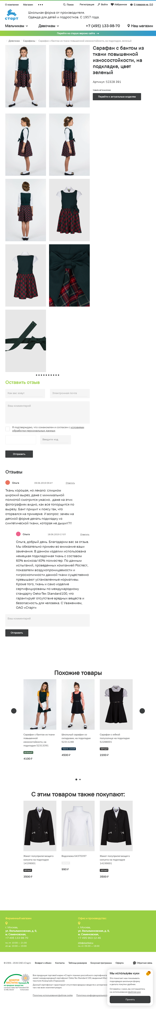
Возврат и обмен (43, 963)
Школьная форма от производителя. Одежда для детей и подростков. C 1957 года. (63, 15)
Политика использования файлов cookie (53, 995)
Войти (102, 4)
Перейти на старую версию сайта (76, 33)
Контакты (60, 963)
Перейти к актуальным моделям (117, 96)
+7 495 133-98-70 (16, 938)
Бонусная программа (101, 963)
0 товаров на (141, 4)
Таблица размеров (77, 963)
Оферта (119, 963)
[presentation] (13, 711)
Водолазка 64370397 (74, 856)
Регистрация (87, 4)
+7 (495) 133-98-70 (103, 26)
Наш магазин (140, 26)
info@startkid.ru (85, 942)
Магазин (28, 4)
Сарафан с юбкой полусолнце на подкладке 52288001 (115, 738)
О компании (12, 4)
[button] (76, 779)
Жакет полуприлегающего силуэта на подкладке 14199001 (38, 860)
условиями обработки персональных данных (48, 429)
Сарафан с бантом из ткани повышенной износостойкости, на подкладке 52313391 (39, 740)
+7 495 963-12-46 (89, 938)
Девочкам (48, 26)
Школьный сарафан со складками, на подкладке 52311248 (76, 738)
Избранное (119, 4)
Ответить (70, 483)
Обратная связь (144, 963)
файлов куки (134, 992)
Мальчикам (16, 26)
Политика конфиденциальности (92, 995)
